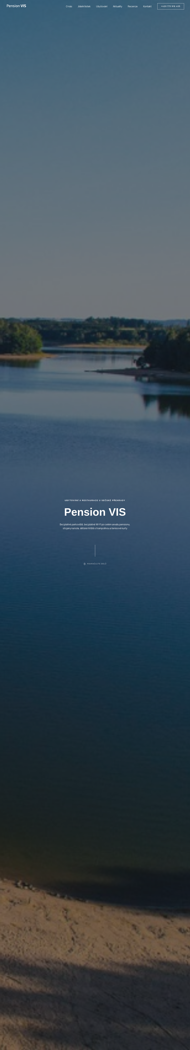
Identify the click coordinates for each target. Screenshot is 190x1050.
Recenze (134, 6)
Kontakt (148, 6)
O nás (74, 6)
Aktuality (119, 6)
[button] (170, 6)
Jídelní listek (88, 6)
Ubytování (104, 6)
